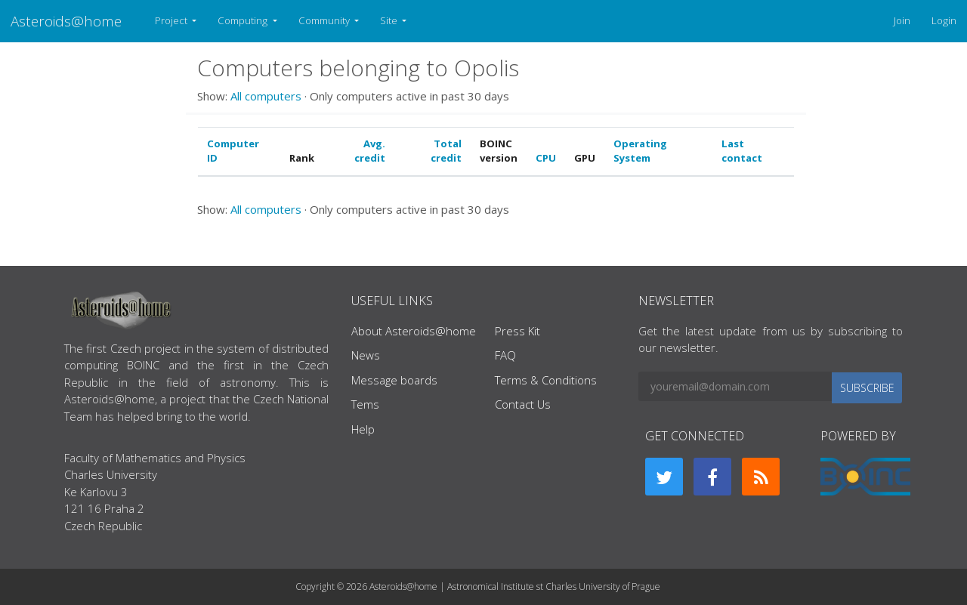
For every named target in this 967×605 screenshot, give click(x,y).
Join (902, 20)
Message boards (394, 379)
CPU (546, 158)
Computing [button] (244, 20)
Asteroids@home (66, 20)
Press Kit (517, 330)
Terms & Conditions (546, 379)
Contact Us (523, 404)
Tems (365, 404)
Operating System (640, 151)
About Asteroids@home (413, 330)
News (365, 355)
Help (363, 429)
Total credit (446, 151)
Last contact (741, 151)
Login (943, 20)
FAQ (505, 355)
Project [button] (172, 20)
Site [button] (390, 20)
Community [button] (325, 20)
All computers (265, 95)
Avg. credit (369, 151)
